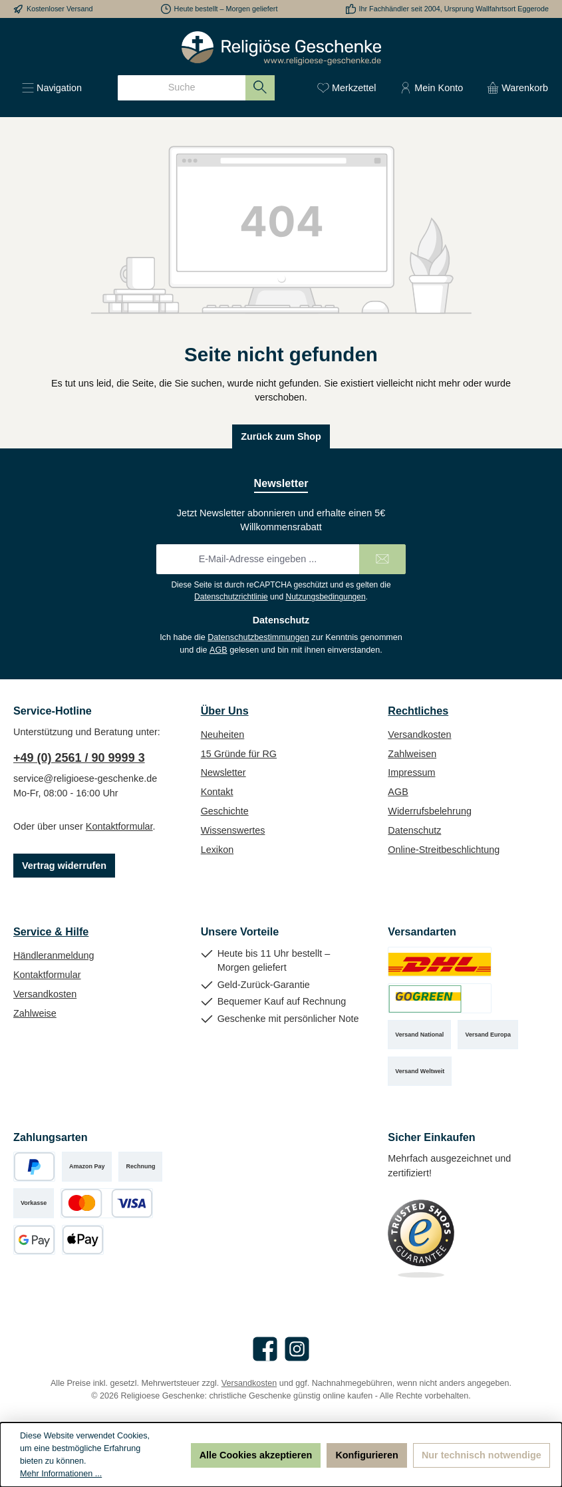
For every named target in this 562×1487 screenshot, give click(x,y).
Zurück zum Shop (281, 436)
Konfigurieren (366, 1455)
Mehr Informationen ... (61, 1473)
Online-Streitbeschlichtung (443, 849)
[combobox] (181, 88)
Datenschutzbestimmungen (258, 637)
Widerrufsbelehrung (430, 811)
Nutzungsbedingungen (325, 596)
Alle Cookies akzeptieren (256, 1455)
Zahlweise (35, 1013)
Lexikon (217, 849)
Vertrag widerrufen (64, 865)
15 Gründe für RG (239, 753)
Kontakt (217, 791)
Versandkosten (419, 734)
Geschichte (225, 811)
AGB (218, 650)
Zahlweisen (412, 753)
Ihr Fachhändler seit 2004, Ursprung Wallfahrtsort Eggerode (454, 9)
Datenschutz (414, 830)
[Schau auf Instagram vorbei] (297, 1349)
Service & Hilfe (50, 931)
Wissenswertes (233, 830)
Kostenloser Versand (60, 9)
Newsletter (223, 772)
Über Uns (225, 711)
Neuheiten (223, 734)
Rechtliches (418, 711)
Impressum (411, 772)
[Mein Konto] (431, 88)
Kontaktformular (119, 826)
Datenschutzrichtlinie (231, 596)
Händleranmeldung (53, 955)
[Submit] (382, 559)
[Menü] (51, 88)
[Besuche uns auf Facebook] (265, 1349)
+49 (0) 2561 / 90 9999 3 (79, 757)
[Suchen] (260, 88)
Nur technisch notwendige (481, 1455)
